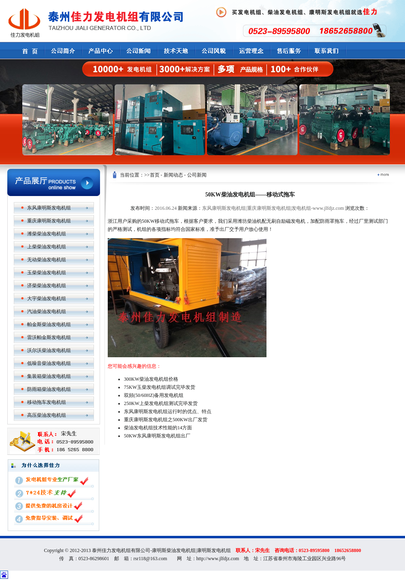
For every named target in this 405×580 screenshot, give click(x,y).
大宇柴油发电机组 (46, 298)
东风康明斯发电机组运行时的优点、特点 (167, 411)
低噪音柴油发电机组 (49, 363)
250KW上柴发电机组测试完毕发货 (161, 403)
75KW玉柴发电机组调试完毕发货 (159, 387)
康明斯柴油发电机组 (174, 550)
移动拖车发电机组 (46, 402)
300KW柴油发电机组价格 (151, 379)
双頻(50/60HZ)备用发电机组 (153, 395)
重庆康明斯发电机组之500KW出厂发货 (165, 419)
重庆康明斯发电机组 (49, 221)
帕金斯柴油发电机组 (49, 324)
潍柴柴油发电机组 (46, 234)
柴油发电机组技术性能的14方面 (158, 428)
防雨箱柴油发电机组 (49, 389)
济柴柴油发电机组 (46, 285)
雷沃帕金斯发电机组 (49, 337)
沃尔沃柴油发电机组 (49, 350)
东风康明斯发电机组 (49, 208)
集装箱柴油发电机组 (49, 376)
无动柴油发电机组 (46, 259)
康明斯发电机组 (214, 550)
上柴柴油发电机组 (46, 246)
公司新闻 (197, 175)
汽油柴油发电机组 (46, 311)
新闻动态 (173, 175)
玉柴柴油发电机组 (46, 272)
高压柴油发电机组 (46, 415)
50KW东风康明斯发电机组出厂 (157, 436)
